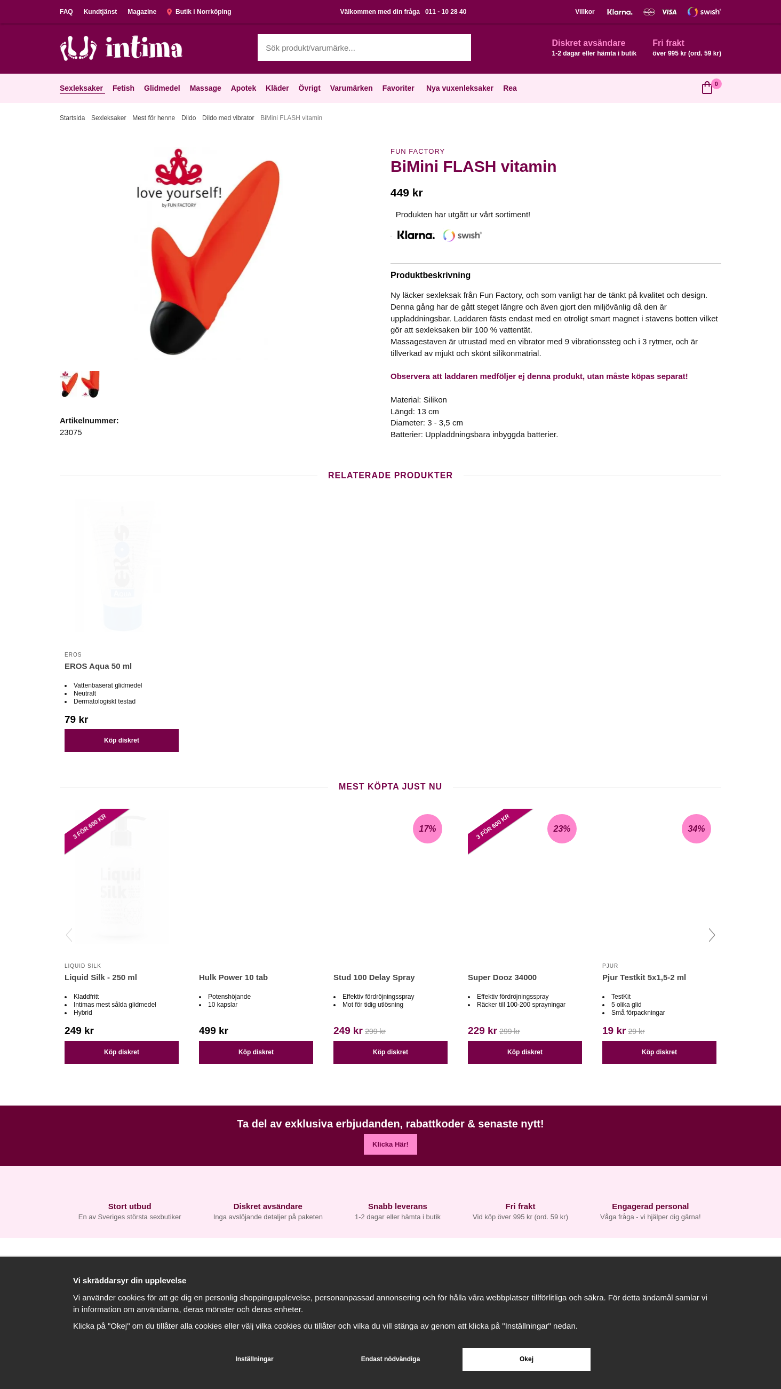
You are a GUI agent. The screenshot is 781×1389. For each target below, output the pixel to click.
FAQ (66, 11)
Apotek (244, 88)
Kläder (278, 88)
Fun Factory (417, 151)
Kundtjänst (100, 11)
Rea (510, 88)
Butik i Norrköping (199, 11)
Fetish (125, 88)
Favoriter (399, 88)
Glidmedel (163, 88)
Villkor (584, 11)
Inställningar (254, 1359)
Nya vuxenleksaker (459, 88)
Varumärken (352, 88)
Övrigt (311, 88)
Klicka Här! (390, 1144)
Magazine (141, 11)
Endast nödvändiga (390, 1359)
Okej (526, 1359)
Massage (207, 88)
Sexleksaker (82, 88)
